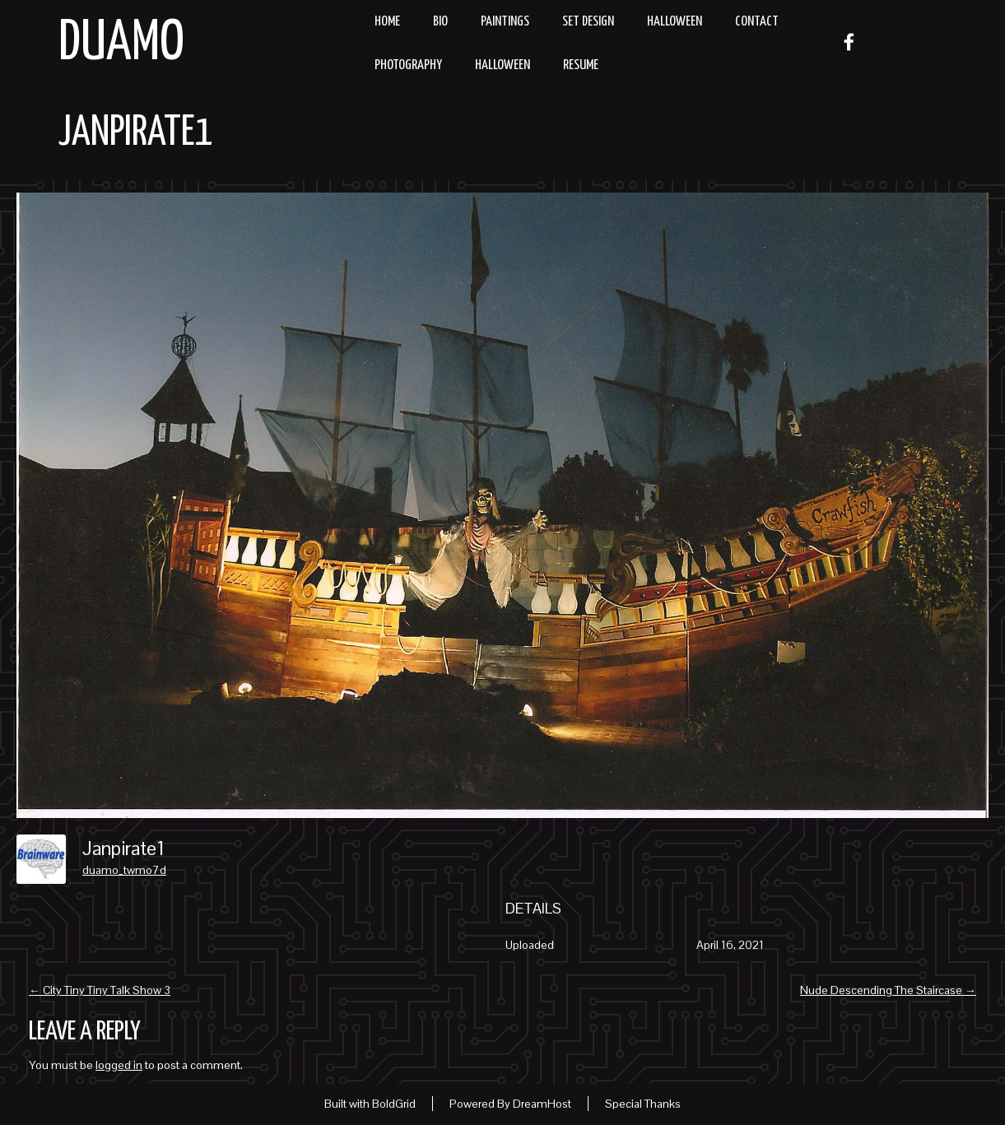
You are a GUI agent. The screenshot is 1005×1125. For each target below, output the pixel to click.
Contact (757, 22)
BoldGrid (394, 1103)
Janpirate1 (135, 133)
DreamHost (542, 1103)
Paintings (505, 22)
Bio (440, 22)
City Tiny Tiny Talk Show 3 (99, 990)
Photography (408, 65)
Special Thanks (643, 1103)
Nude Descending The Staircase (888, 990)
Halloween (674, 22)
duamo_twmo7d (124, 869)
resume (580, 65)
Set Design (588, 22)
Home (387, 22)
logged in (118, 1065)
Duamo (121, 44)
